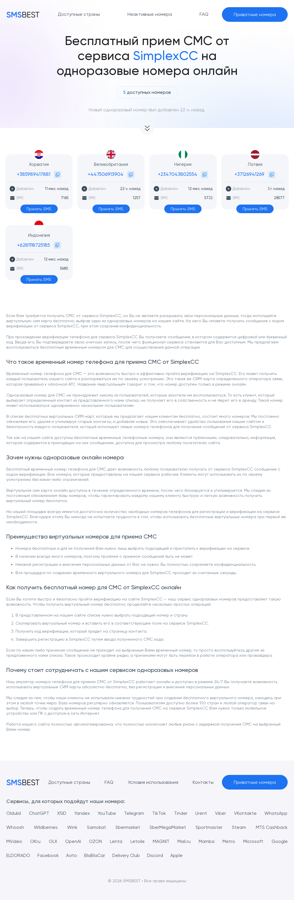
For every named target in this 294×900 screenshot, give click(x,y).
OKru (35, 841)
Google (280, 841)
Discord (156, 855)
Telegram (134, 813)
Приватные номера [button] (255, 14)
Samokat (96, 827)
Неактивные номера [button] (149, 14)
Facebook (48, 855)
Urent (201, 813)
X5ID (62, 813)
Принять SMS (38, 209)
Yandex (82, 813)
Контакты (203, 782)
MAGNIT (161, 841)
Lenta (116, 841)
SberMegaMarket (168, 827)
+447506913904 (105, 174)
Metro (229, 841)
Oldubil (13, 813)
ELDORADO (18, 855)
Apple (177, 855)
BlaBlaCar (95, 855)
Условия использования (153, 782)
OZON (95, 841)
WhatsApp (276, 813)
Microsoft (253, 841)
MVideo (14, 841)
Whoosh (15, 827)
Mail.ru (184, 841)
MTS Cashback (272, 827)
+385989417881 (33, 174)
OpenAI (73, 841)
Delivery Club (127, 855)
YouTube (107, 813)
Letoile (137, 841)
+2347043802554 (177, 174)
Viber (220, 813)
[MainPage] (23, 14)
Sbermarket (127, 827)
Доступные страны (69, 782)
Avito (72, 855)
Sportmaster (209, 827)
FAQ (109, 782)
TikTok (159, 813)
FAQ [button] (204, 14)
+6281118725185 (33, 245)
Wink (72, 827)
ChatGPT (39, 813)
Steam (239, 827)
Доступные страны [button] (79, 14)
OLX (53, 841)
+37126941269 (249, 174)
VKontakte (245, 813)
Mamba (206, 841)
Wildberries (46, 827)
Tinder (180, 813)
